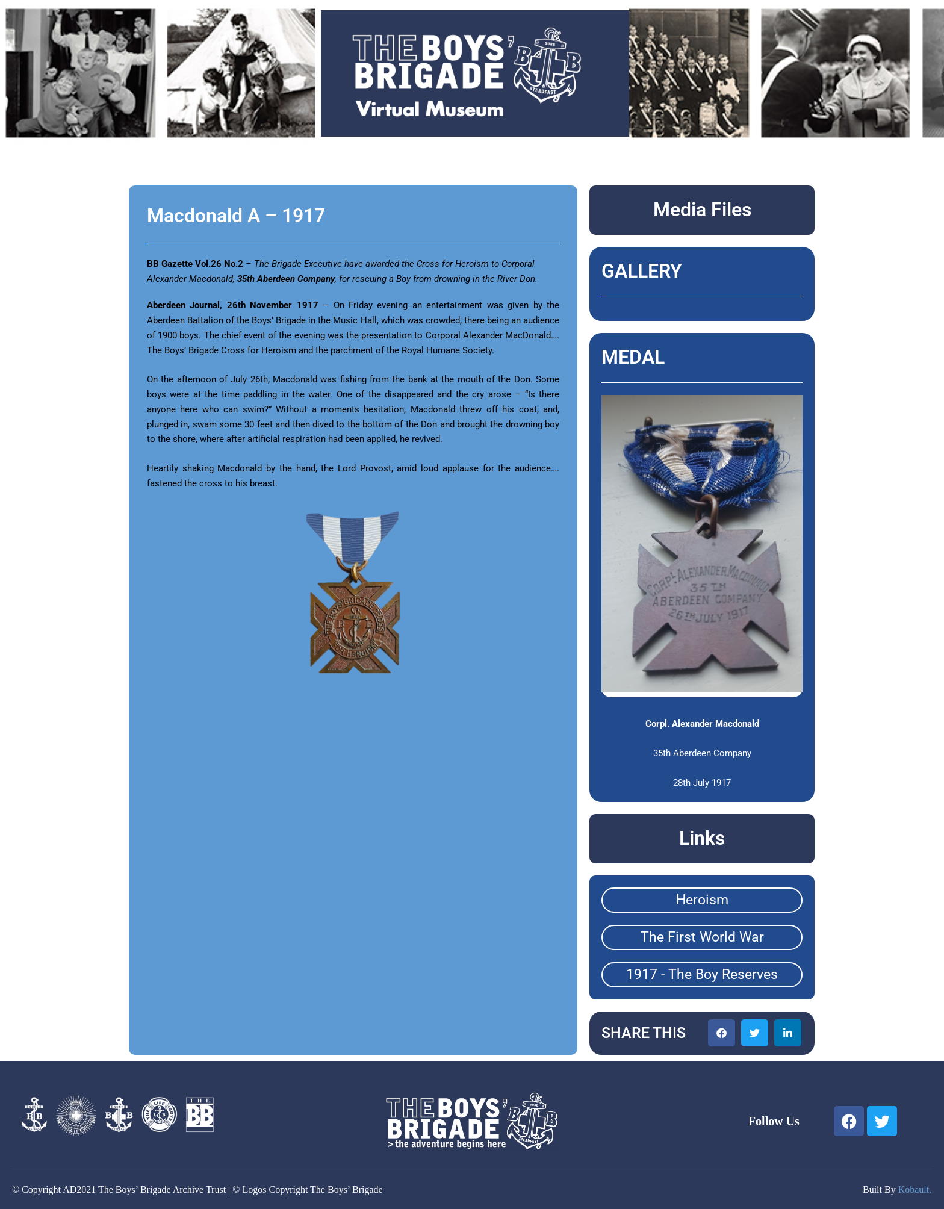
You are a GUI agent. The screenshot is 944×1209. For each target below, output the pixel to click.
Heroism (702, 900)
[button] (721, 1032)
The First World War (702, 937)
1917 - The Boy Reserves (702, 974)
